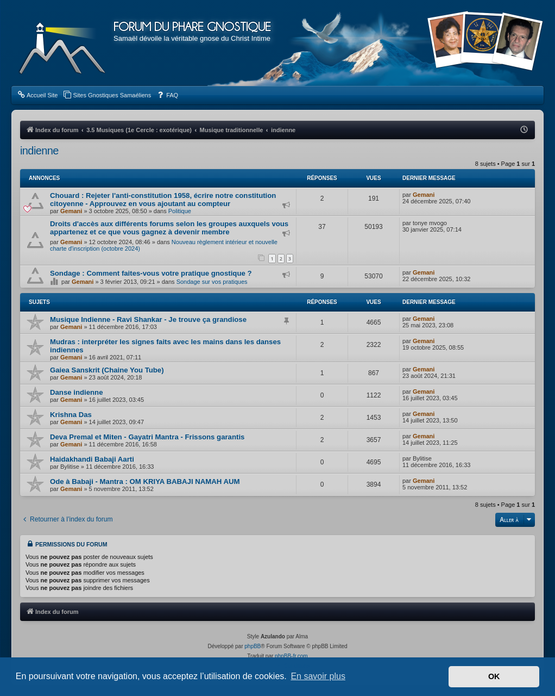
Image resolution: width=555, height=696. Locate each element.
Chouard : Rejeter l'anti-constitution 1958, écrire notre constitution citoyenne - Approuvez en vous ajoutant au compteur (163, 199)
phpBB (252, 646)
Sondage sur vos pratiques (212, 281)
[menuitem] (37, 95)
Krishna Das (71, 415)
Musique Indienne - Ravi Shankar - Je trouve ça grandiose (148, 319)
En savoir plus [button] (318, 676)
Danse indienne (76, 392)
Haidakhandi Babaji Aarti (92, 459)
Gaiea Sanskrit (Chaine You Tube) (107, 370)
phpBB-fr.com (291, 656)
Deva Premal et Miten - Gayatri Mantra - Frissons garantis (147, 437)
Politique (179, 211)
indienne (39, 151)
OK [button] (494, 676)
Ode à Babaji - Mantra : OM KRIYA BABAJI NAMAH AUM (145, 481)
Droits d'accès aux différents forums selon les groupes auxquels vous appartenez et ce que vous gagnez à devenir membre (169, 228)
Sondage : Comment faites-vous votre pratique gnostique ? (151, 273)
